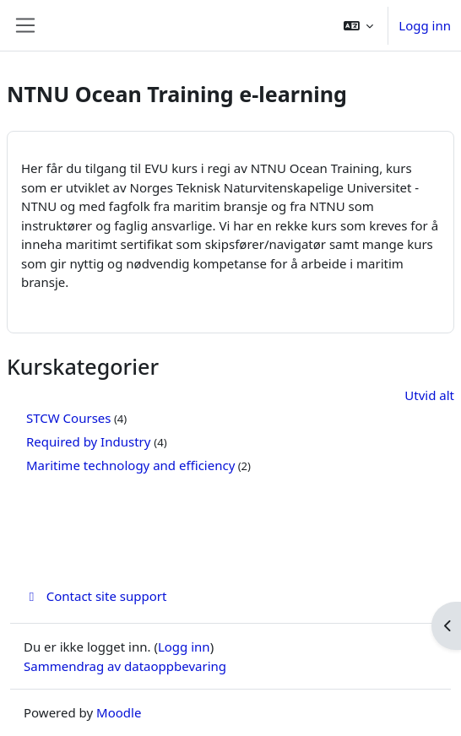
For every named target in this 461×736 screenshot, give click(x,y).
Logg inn (425, 25)
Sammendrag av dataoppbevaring (125, 666)
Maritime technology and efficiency (130, 465)
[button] (359, 25)
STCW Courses (68, 417)
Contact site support (95, 595)
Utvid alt (429, 395)
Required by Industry (90, 441)
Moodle (118, 712)
